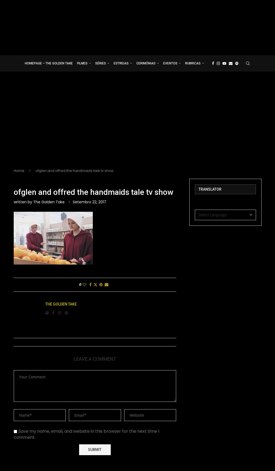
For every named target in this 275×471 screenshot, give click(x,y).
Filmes (82, 63)
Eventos (170, 63)
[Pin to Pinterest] (101, 285)
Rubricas (193, 63)
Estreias (121, 63)
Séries (100, 63)
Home (19, 170)
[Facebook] (213, 63)
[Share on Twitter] (95, 285)
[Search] (247, 63)
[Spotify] (236, 63)
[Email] (231, 63)
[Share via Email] (106, 285)
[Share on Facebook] (90, 285)
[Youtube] (224, 63)
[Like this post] (84, 285)
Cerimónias (146, 63)
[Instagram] (218, 63)
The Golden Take (49, 202)
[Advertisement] (137, 124)
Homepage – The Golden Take (49, 63)
